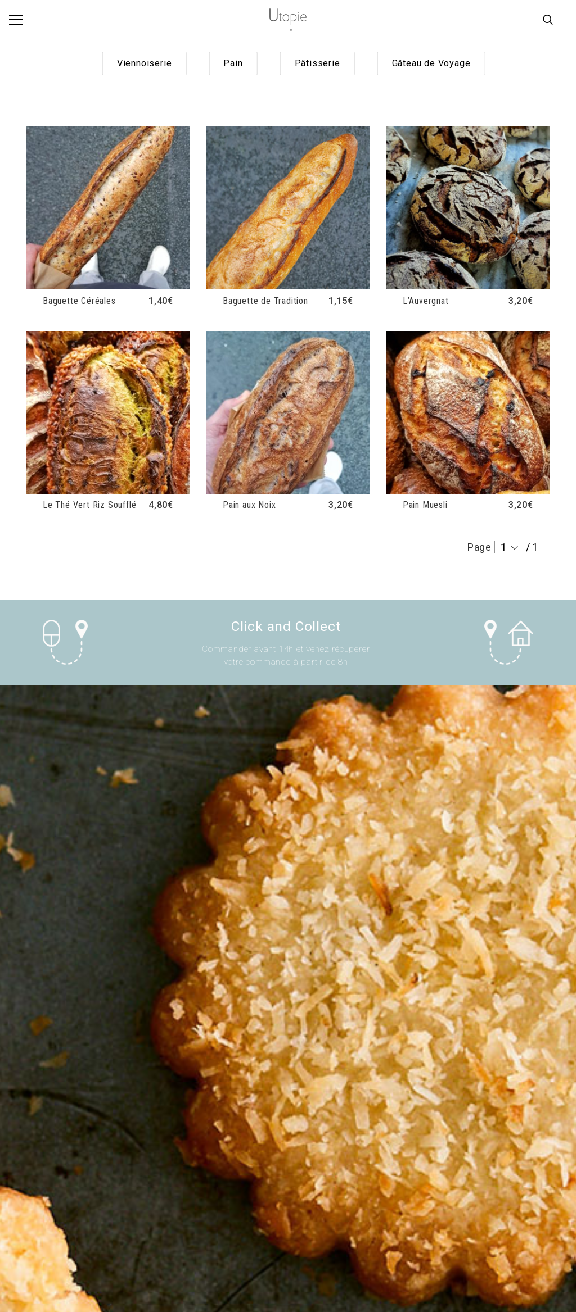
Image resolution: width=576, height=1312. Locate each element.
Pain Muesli (425, 505)
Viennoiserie (144, 63)
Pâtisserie (317, 63)
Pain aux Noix (249, 505)
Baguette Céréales (79, 301)
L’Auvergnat (426, 301)
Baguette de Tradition (265, 301)
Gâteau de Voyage (431, 63)
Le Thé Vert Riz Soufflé (89, 505)
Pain (232, 63)
